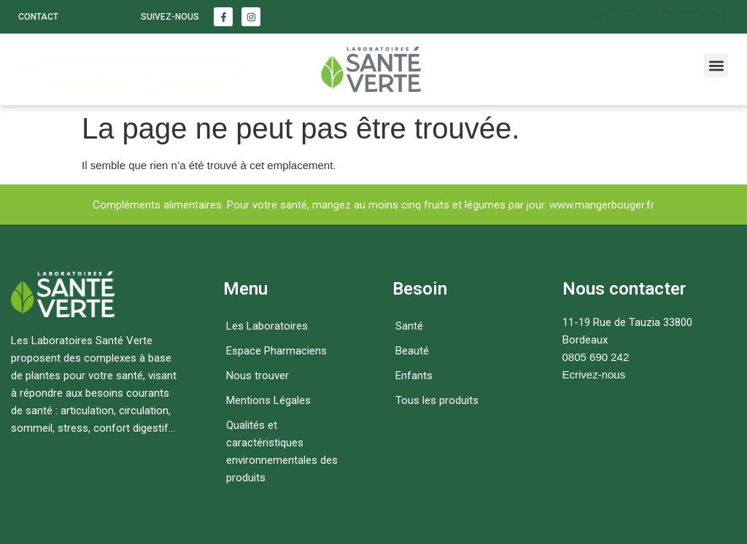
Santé (409, 326)
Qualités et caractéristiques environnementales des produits (282, 451)
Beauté (412, 350)
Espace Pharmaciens (276, 350)
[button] (716, 65)
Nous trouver (257, 375)
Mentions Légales (268, 400)
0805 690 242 (596, 357)
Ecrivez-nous (594, 374)
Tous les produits (437, 400)
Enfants (414, 375)
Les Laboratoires (267, 326)
